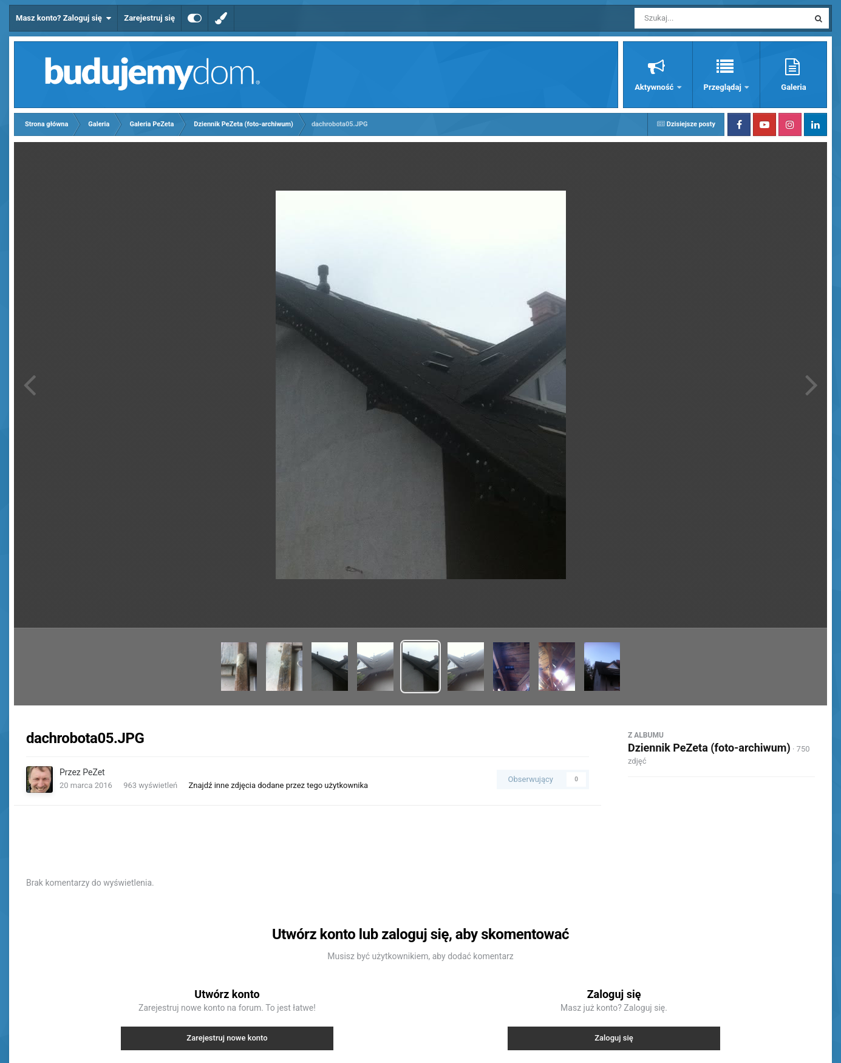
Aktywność (655, 87)
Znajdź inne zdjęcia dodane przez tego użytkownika (278, 785)
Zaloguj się (613, 1037)
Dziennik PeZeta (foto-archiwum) (709, 747)
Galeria (793, 87)
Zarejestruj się (149, 17)
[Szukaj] (694, 18)
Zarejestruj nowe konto (226, 1037)
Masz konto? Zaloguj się (63, 18)
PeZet (93, 772)
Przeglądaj (723, 87)
